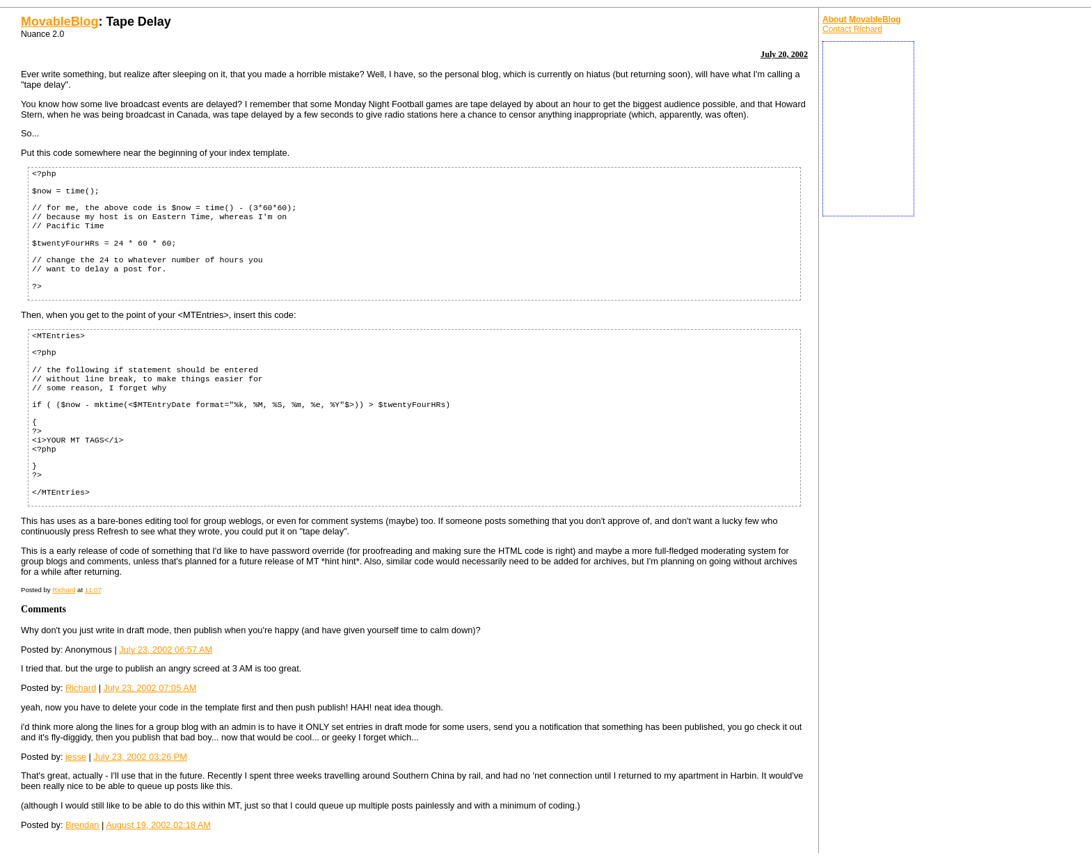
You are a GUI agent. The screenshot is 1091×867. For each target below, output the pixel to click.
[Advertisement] (868, 128)
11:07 (93, 590)
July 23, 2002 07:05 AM (150, 688)
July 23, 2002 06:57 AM (165, 649)
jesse (75, 756)
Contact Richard (852, 29)
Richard (63, 590)
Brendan (82, 825)
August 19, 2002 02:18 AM (158, 825)
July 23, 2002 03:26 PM (139, 756)
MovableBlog (59, 22)
